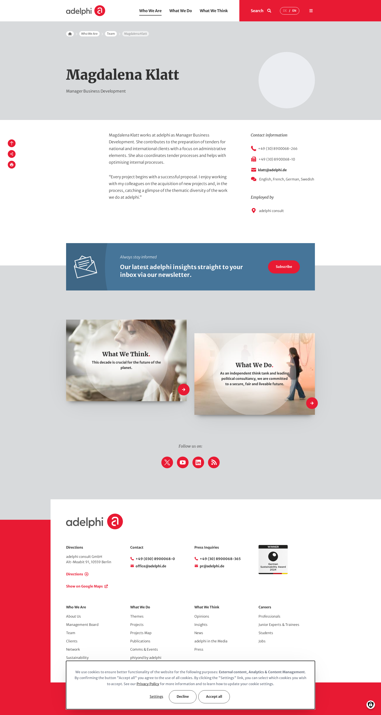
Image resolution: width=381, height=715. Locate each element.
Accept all (214, 696)
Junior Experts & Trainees (279, 624)
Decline (183, 696)
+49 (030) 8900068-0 (155, 559)
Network (73, 649)
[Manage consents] (370, 704)
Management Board (82, 624)
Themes (137, 616)
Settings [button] (156, 696)
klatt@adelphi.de (272, 170)
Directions (74, 574)
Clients (72, 641)
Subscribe (284, 266)
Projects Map (141, 633)
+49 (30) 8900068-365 (220, 559)
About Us (73, 616)
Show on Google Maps (84, 586)
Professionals (269, 616)
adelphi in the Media (210, 641)
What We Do (180, 10)
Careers (265, 607)
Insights (201, 624)
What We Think (214, 10)
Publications (140, 641)
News (198, 633)
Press (198, 649)
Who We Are (150, 10)
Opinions (201, 616)
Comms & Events (144, 649)
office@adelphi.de (151, 566)
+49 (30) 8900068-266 (277, 148)
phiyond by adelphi (145, 657)
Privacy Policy (148, 684)
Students (266, 633)
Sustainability (77, 657)
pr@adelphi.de (212, 566)
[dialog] (190, 685)
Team (111, 33)
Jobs (262, 641)
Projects (137, 624)
